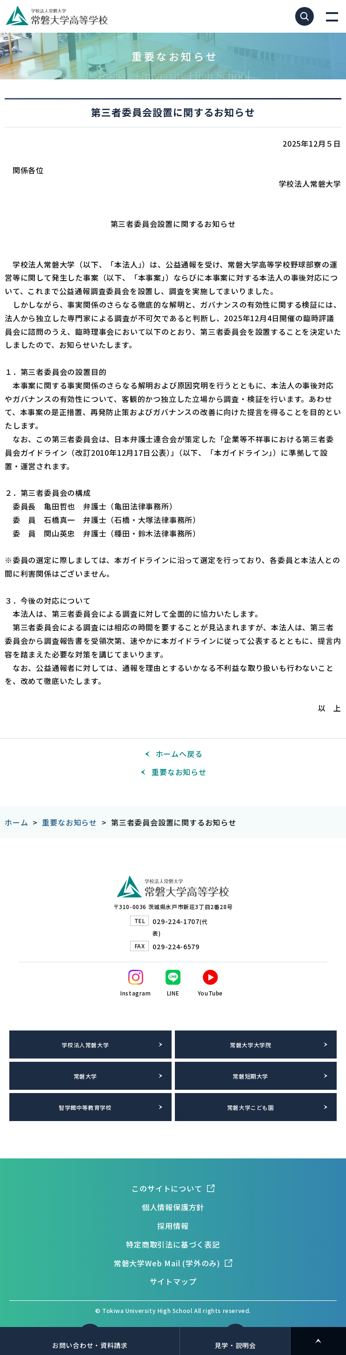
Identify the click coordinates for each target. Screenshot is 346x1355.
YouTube (210, 993)
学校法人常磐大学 (85, 1045)
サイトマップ (173, 1281)
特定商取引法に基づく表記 (173, 1244)
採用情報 (172, 1225)
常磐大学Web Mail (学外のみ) (167, 1263)
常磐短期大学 (250, 1076)
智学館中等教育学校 (85, 1107)
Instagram (135, 993)
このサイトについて (166, 1188)
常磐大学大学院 (250, 1045)
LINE (173, 993)
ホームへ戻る (179, 753)
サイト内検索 (304, 16)
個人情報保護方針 (173, 1207)
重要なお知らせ (179, 771)
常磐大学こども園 (250, 1107)
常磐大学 (85, 1076)
